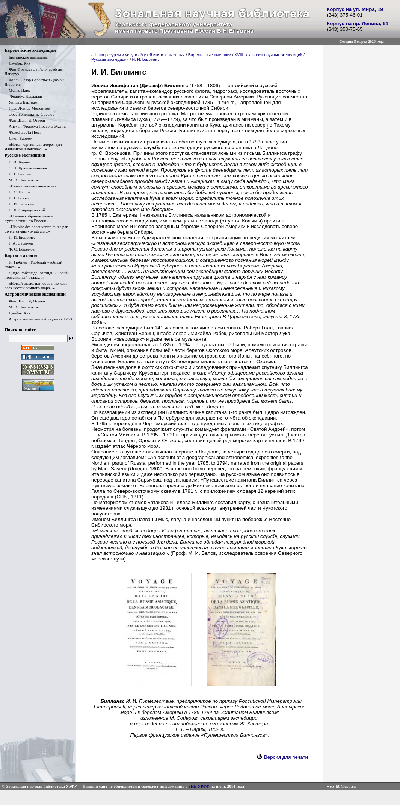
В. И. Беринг (18, 162)
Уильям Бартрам (21, 102)
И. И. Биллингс (20, 237)
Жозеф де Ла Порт (23, 132)
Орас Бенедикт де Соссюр (29, 114)
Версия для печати (282, 757)
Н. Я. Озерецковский (25, 210)
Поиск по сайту (20, 329)
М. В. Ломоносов (22, 180)
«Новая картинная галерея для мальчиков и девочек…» (33, 146)
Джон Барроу (18, 138)
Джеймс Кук (17, 63)
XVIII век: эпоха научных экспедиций (268, 55)
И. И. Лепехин (19, 204)
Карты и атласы (21, 255)
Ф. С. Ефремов (20, 249)
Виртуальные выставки (209, 55)
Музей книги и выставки (162, 55)
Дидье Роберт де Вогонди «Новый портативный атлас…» (37, 274)
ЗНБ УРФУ (199, 786)
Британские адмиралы (26, 57)
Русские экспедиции (25, 155)
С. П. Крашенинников (26, 168)
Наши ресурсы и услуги (115, 55)
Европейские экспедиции (30, 50)
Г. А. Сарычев (19, 243)
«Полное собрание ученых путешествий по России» (30, 218)
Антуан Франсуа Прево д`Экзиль (35, 126)
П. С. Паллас (18, 192)
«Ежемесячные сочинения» (31, 186)
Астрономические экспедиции (35, 294)
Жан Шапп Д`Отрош (25, 120)
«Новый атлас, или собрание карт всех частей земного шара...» (36, 285)
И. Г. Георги (17, 198)
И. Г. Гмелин (18, 174)
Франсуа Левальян (23, 96)
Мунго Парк (17, 90)
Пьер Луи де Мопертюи (27, 108)
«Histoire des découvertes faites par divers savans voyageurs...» (36, 228)
